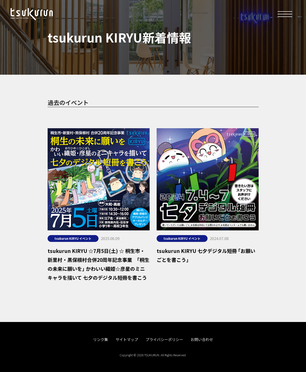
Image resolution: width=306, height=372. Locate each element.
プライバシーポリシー (164, 339)
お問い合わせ (202, 339)
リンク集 (100, 339)
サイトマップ (127, 339)
